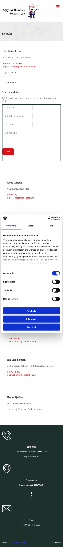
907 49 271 (14, 194)
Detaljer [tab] (31, 226)
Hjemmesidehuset (18, 542)
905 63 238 (14, 371)
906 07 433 (14, 338)
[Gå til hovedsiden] (21, 18)
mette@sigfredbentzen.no (21, 197)
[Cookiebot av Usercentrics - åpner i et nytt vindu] (48, 218)
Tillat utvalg (31, 319)
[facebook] (31, 493)
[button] (11, 82)
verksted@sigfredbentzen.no (23, 341)
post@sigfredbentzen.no (23, 66)
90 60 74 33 (42, 452)
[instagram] (31, 498)
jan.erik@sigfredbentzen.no (22, 375)
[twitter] (31, 496)
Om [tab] (51, 226)
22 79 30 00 (17, 63)
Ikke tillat (31, 327)
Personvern (56, 542)
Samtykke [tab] (11, 226)
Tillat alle (31, 311)
